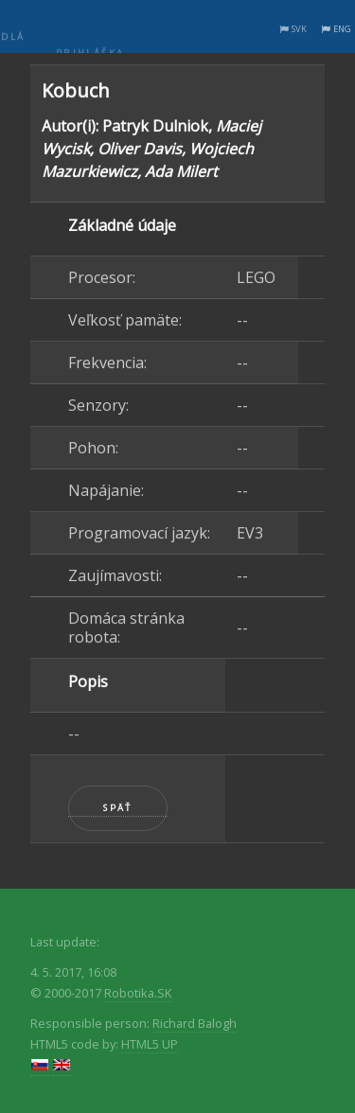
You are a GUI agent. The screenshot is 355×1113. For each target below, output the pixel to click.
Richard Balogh (194, 1023)
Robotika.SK (137, 992)
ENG (342, 29)
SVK (299, 29)
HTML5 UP (149, 1043)
